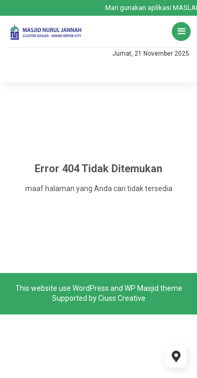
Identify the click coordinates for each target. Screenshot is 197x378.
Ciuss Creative (122, 298)
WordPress (90, 288)
